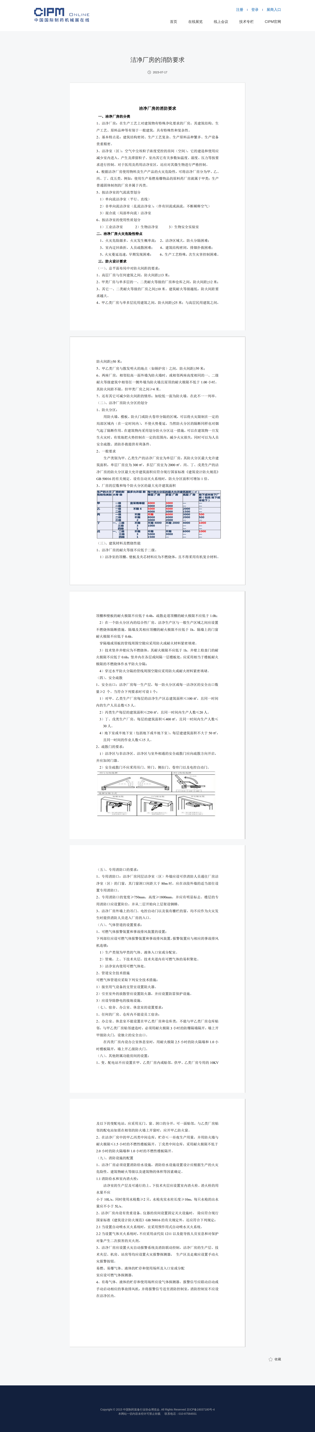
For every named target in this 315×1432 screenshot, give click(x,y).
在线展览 (195, 22)
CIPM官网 (273, 22)
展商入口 (274, 10)
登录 (255, 10)
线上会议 (221, 22)
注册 (239, 10)
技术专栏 (246, 22)
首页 (173, 22)
